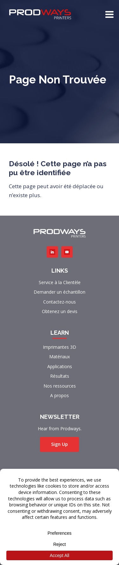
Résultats (59, 376)
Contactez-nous (59, 302)
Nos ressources (59, 386)
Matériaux (59, 357)
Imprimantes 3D (59, 347)
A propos (59, 395)
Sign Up (59, 444)
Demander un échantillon (59, 292)
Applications (59, 366)
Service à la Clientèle (60, 282)
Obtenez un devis (59, 311)
